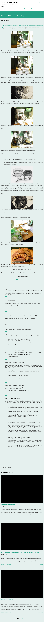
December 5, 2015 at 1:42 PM (18, 362)
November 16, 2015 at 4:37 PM (24, 354)
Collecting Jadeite (7, 600)
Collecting (30, 8)
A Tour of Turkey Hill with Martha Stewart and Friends (20, 552)
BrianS (6, 398)
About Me (3, 8)
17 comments (8, 564)
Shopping (13, 280)
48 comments (8, 612)
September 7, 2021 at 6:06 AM (24, 406)
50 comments (8, 516)
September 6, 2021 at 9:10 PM (14, 398)
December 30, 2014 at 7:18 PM (20, 322)
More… (36, 8)
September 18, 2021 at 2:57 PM (24, 437)
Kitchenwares (8, 280)
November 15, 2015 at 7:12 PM (24, 339)
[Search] (39, 2)
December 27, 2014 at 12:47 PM (19, 289)
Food (15, 8)
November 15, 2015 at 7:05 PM (19, 334)
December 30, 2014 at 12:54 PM (16, 314)
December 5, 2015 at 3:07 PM (23, 370)
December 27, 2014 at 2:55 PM (20, 299)
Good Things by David (9, 2)
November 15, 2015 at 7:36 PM (19, 350)
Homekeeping (22, 8)
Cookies (9, 8)
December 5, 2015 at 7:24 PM (23, 390)
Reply (6, 296)
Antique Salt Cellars (8, 504)
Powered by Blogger (22, 618)
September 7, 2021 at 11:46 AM (18, 421)
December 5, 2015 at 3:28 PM (18, 385)
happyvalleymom (8, 289)
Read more (40, 516)
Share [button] (40, 280)
